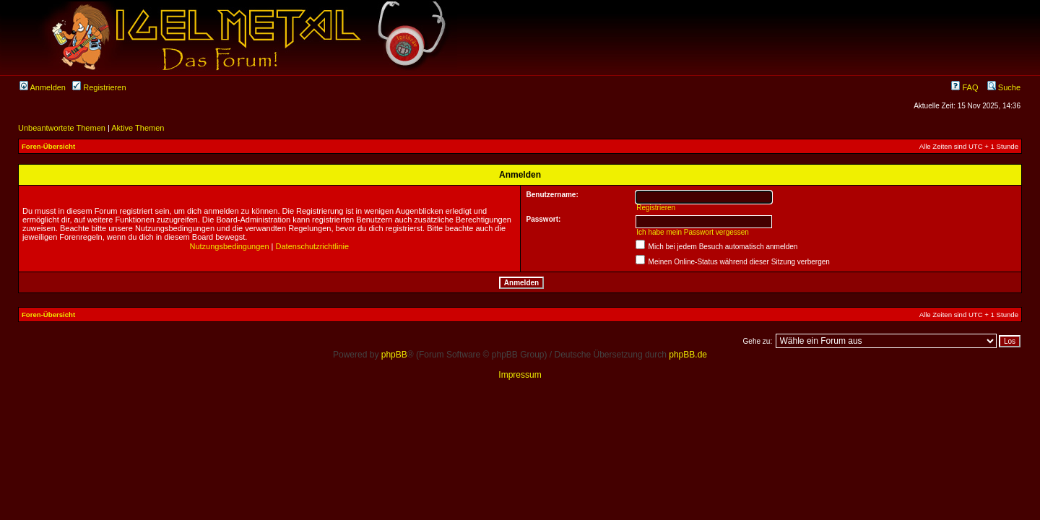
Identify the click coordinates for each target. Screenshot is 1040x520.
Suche (1003, 87)
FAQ (964, 87)
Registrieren (99, 87)
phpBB (394, 355)
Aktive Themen (137, 128)
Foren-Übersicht (48, 146)
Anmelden (43, 87)
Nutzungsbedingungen (229, 246)
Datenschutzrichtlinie (313, 246)
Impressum (519, 375)
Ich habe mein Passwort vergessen (692, 232)
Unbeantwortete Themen (61, 128)
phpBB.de (688, 355)
